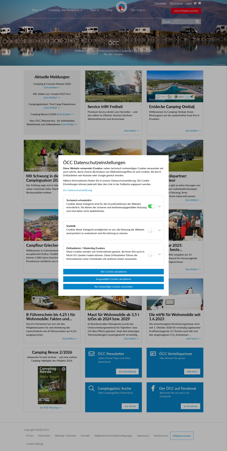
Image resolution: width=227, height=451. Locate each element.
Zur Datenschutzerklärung (77, 190)
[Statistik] (151, 230)
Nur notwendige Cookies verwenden (113, 286)
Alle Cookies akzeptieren (114, 271)
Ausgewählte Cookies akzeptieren (113, 279)
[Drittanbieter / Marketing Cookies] (151, 254)
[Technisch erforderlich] (151, 206)
